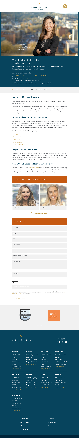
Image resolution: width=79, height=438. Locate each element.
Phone (14, 233)
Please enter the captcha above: (21, 286)
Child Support (17, 139)
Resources (51, 426)
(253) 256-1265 (59, 387)
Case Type (15, 273)
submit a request (34, 168)
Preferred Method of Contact (20, 255)
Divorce (15, 134)
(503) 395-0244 (23, 78)
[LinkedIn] (60, 342)
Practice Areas (51, 422)
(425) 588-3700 (45, 369)
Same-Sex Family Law (19, 145)
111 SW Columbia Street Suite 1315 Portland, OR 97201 (31, 76)
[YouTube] (66, 342)
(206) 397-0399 (45, 387)
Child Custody (17, 137)
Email (14, 238)
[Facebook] (57, 342)
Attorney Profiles (25, 422)
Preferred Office (17, 250)
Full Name (15, 227)
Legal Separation (18, 142)
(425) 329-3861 (16, 369)
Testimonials (25, 426)
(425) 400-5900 (31, 387)
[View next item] (41, 325)
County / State (16, 244)
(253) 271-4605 (16, 389)
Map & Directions (17, 366)
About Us (25, 418)
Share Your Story (17, 261)
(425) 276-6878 (31, 364)
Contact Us (25, 429)
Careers (51, 418)
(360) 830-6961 (16, 410)
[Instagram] (63, 342)
